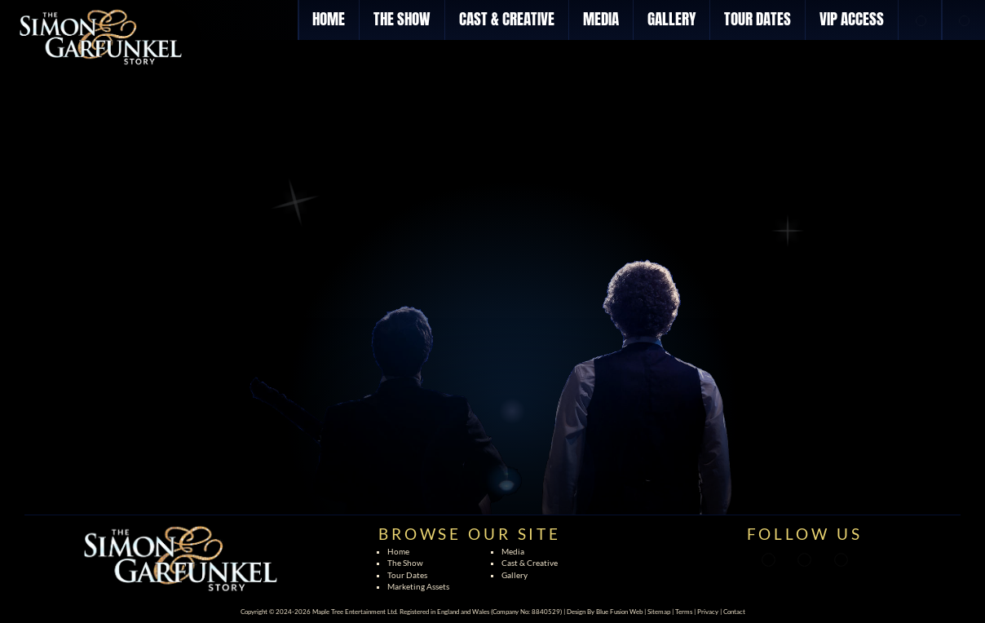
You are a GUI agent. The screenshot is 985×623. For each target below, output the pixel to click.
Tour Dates (407, 575)
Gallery (514, 575)
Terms (683, 612)
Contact (734, 612)
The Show (405, 563)
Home (398, 551)
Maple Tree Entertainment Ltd (354, 612)
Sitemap (658, 612)
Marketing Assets (418, 586)
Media (512, 551)
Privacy (707, 612)
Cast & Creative (529, 563)
